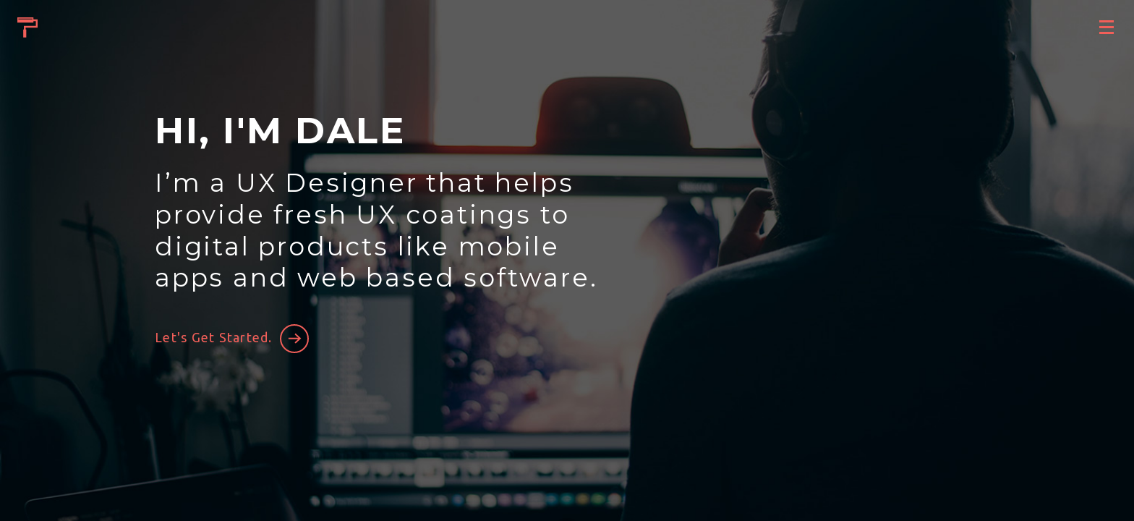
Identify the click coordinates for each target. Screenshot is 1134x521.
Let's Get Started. (214, 337)
